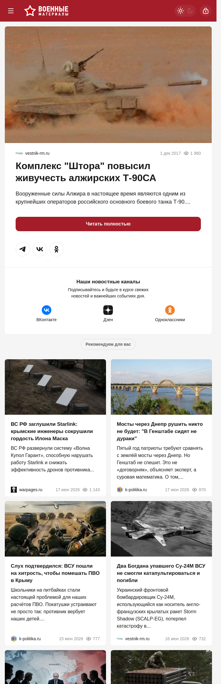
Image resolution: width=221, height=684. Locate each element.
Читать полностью (108, 223)
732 (199, 639)
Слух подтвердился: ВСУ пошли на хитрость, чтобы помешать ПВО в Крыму (55, 573)
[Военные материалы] (46, 11)
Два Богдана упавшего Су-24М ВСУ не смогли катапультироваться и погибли (161, 573)
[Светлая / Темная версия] (185, 11)
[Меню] (11, 11)
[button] (23, 249)
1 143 (91, 490)
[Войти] (206, 11)
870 (199, 490)
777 (93, 639)
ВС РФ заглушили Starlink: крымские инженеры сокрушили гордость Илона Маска (52, 431)
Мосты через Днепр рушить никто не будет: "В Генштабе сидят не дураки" (160, 431)
